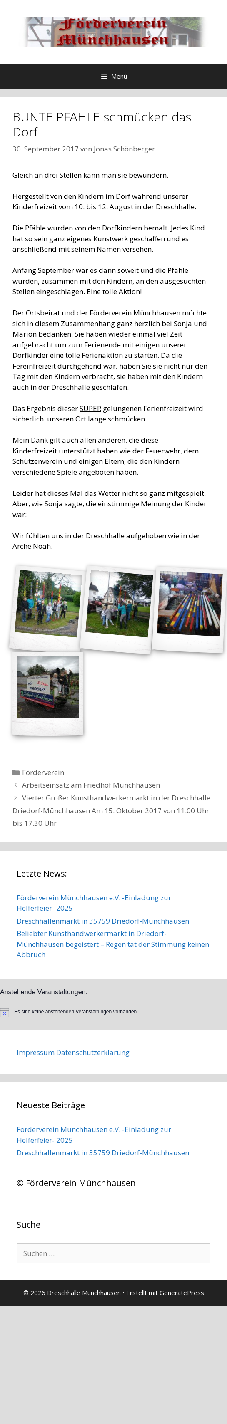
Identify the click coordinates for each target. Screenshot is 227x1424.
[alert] (113, 1012)
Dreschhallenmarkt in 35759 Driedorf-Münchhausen (103, 921)
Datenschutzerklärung (93, 1052)
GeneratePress (182, 1292)
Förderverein (43, 772)
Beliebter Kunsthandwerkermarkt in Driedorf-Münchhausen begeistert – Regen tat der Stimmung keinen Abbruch (113, 944)
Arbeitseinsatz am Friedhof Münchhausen (91, 785)
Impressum (36, 1052)
